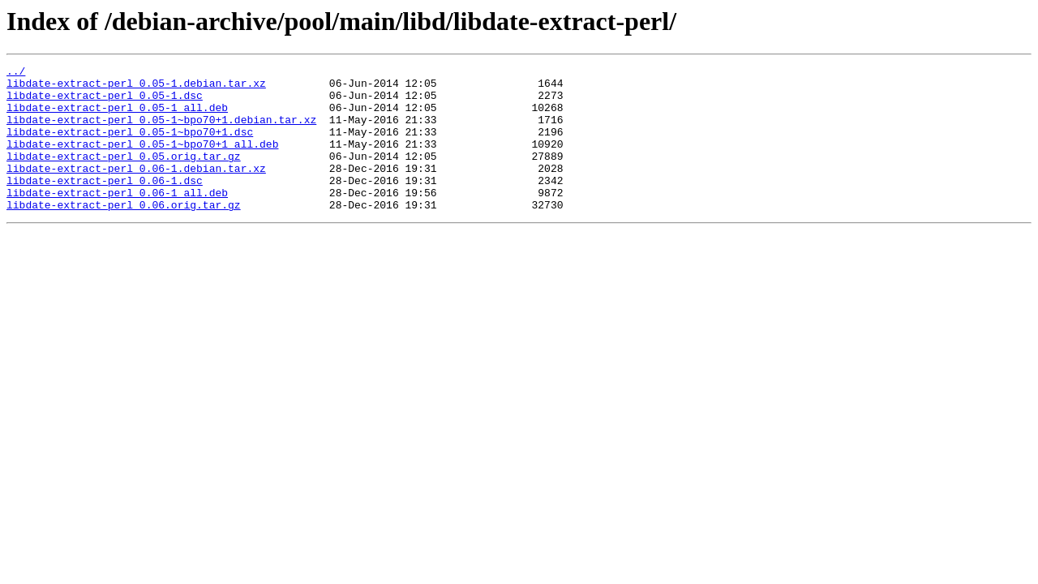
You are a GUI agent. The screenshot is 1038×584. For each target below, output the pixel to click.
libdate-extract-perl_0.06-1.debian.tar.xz (136, 189)
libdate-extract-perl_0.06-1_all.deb (117, 219)
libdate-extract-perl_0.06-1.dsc (104, 204)
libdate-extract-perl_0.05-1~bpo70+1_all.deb (142, 160)
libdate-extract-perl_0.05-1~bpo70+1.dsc (129, 146)
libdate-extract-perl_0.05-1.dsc (104, 102)
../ (15, 73)
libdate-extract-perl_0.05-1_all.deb (117, 117)
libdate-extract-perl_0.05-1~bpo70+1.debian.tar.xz (161, 131)
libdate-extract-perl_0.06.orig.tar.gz (123, 233)
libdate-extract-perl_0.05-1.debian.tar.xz (136, 87)
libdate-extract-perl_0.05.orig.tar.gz (123, 175)
